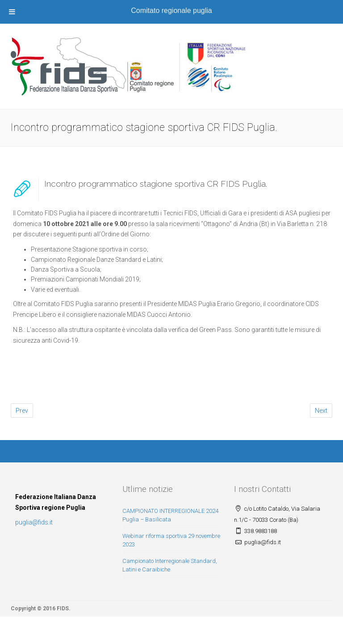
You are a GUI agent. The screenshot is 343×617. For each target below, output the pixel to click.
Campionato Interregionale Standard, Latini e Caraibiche (169, 565)
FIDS (63, 608)
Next (321, 410)
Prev (22, 410)
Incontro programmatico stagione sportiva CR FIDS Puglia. (155, 184)
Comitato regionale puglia (171, 10)
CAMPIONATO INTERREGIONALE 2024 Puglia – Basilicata (170, 515)
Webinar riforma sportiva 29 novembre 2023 (171, 540)
